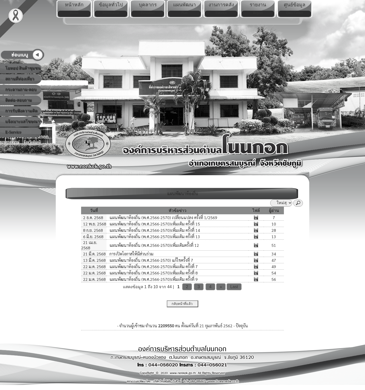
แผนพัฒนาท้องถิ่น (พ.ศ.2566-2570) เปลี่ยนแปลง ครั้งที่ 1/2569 (162, 217)
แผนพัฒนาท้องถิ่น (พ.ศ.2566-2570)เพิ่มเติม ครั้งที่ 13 (154, 236)
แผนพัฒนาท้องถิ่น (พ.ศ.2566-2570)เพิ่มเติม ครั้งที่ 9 (153, 279)
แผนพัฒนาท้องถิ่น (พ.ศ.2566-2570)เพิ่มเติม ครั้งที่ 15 (154, 223)
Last (234, 287)
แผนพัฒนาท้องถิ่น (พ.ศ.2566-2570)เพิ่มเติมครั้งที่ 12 (153, 245)
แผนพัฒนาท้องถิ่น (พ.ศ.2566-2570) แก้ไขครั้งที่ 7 (150, 260)
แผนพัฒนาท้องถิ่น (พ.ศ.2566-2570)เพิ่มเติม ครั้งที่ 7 (153, 266)
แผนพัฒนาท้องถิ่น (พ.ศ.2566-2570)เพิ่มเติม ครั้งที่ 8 (153, 272)
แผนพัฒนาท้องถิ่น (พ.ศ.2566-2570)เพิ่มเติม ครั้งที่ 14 (154, 230)
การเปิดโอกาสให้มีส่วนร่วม (130, 253)
